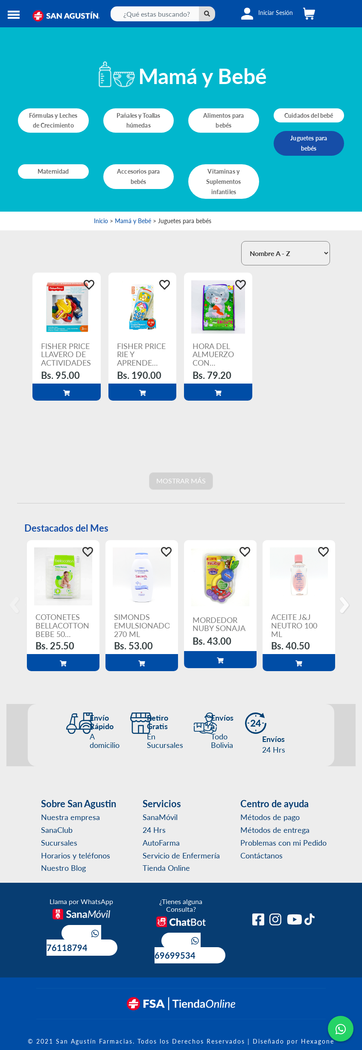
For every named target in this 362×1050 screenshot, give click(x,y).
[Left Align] (207, 13)
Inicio (101, 220)
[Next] (345, 605)
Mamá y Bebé (133, 220)
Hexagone (317, 1041)
